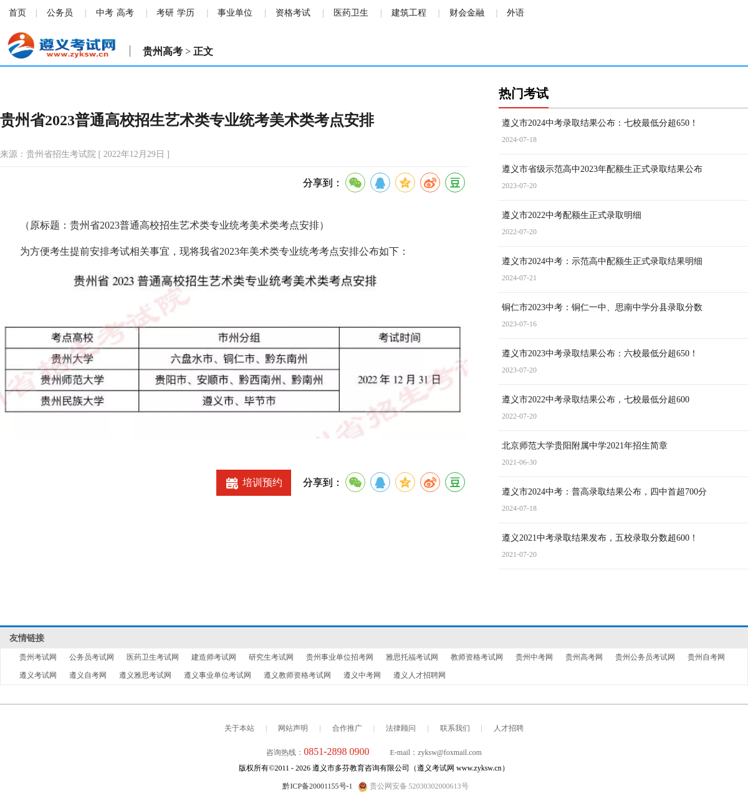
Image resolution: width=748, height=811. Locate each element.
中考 (104, 12)
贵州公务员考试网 (645, 657)
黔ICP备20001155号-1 (317, 786)
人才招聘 (509, 728)
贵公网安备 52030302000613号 (413, 787)
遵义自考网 (88, 675)
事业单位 (235, 12)
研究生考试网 (271, 657)
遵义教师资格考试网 (297, 675)
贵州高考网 (584, 657)
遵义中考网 (362, 675)
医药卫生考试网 (153, 657)
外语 (515, 12)
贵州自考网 (706, 657)
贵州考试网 (38, 657)
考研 (165, 12)
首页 (17, 12)
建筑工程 (408, 12)
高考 (125, 12)
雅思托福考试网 (412, 657)
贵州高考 (163, 51)
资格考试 (293, 12)
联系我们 (455, 728)
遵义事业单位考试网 (217, 675)
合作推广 (347, 728)
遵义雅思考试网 (145, 675)
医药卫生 (350, 12)
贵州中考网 (534, 657)
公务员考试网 (91, 657)
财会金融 (466, 12)
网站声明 (293, 728)
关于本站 (239, 728)
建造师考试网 (213, 657)
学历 (185, 12)
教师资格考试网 (477, 657)
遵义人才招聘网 (419, 675)
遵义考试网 (38, 675)
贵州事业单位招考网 (339, 657)
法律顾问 (401, 728)
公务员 (60, 12)
